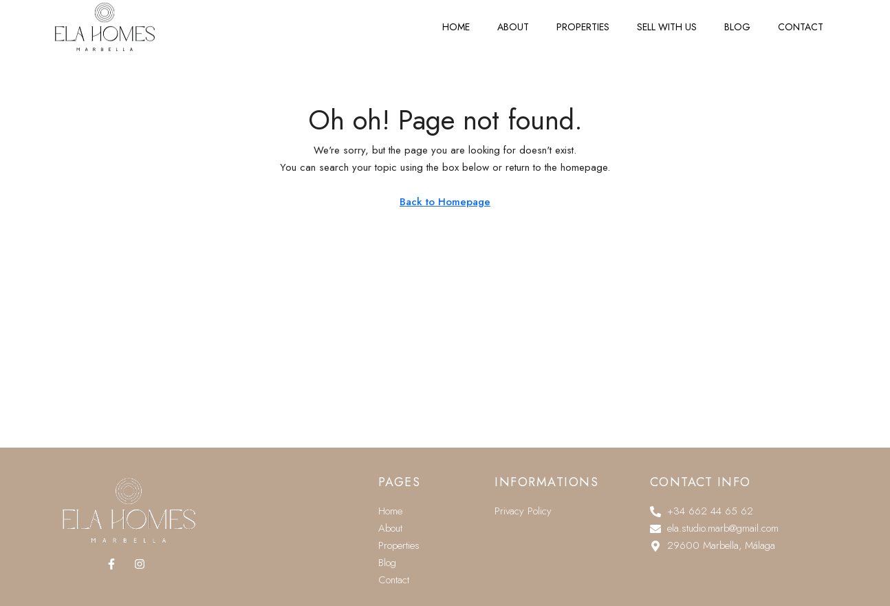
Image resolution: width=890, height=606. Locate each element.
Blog (737, 19)
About (513, 19)
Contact (800, 19)
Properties (582, 19)
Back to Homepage (445, 201)
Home (456, 19)
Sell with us (667, 19)
